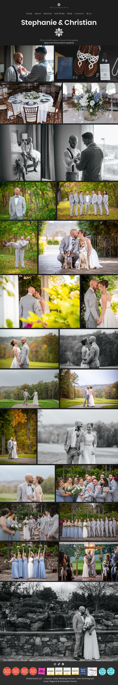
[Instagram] (55, 664)
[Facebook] (63, 664)
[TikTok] (59, 664)
